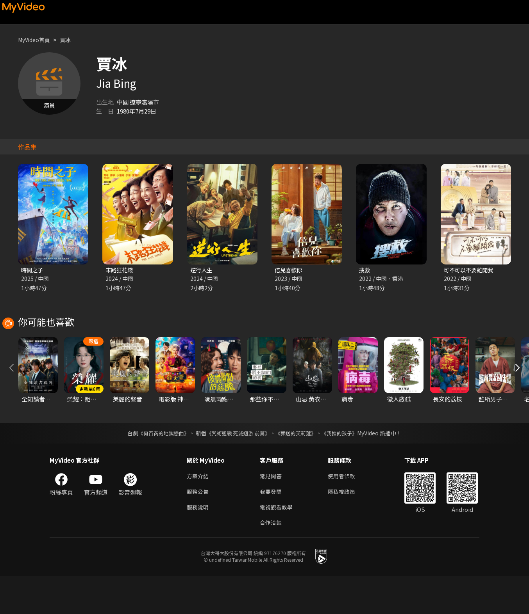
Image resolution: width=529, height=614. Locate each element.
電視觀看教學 (277, 543)
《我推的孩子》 (345, 467)
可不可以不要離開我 (470, 270)
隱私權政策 (344, 527)
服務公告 (198, 527)
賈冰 (69, 39)
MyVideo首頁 (36, 39)
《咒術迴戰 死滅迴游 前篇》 (238, 467)
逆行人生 (202, 270)
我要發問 (271, 527)
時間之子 (33, 270)
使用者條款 (344, 511)
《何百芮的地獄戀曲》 (158, 467)
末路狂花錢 (120, 270)
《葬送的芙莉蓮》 (299, 467)
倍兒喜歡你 (289, 270)
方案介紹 (198, 511)
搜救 (365, 270)
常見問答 (271, 511)
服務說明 (198, 543)
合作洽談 (271, 560)
